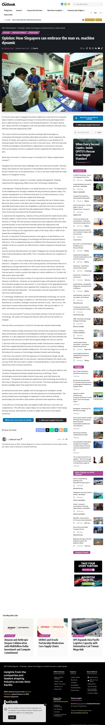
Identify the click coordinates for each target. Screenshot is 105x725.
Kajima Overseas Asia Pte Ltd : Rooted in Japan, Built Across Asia (82, 232)
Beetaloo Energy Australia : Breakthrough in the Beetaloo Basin (82, 541)
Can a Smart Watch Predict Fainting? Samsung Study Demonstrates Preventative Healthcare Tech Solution (82, 422)
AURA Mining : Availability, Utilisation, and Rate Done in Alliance (82, 286)
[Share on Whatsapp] (93, 48)
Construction (77, 240)
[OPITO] (83, 162)
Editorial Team (8, 48)
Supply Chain (77, 215)
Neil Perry (74, 704)
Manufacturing (78, 303)
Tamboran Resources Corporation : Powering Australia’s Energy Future (81, 221)
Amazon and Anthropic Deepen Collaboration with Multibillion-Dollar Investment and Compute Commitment (17, 646)
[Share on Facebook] (87, 48)
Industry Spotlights (79, 192)
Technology (33, 32)
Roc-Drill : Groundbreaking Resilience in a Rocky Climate (82, 246)
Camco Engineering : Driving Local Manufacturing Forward (81, 481)
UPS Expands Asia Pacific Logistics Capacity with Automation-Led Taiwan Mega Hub (86, 644)
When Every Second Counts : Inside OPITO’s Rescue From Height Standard (87, 151)
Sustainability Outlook (79, 713)
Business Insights (19, 32)
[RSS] (69, 4)
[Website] (63, 439)
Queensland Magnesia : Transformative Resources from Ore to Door (82, 257)
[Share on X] (90, 48)
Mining (87, 201)
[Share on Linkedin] (95, 48)
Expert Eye (87, 349)
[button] (91, 13)
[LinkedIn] (62, 4)
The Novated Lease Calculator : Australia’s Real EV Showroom (81, 344)
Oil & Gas (87, 280)
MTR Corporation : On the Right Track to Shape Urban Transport (82, 207)
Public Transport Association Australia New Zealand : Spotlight (81, 506)
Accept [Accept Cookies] (12, 717)
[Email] (98, 48)
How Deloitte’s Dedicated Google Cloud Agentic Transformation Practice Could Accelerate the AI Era (82, 446)
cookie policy (29, 713)
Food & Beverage (78, 315)
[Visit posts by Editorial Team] (4, 439)
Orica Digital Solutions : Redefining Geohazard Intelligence (81, 355)
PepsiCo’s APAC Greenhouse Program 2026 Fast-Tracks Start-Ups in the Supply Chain (82, 397)
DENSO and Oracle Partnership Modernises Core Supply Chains (51, 643)
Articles (6, 32)
